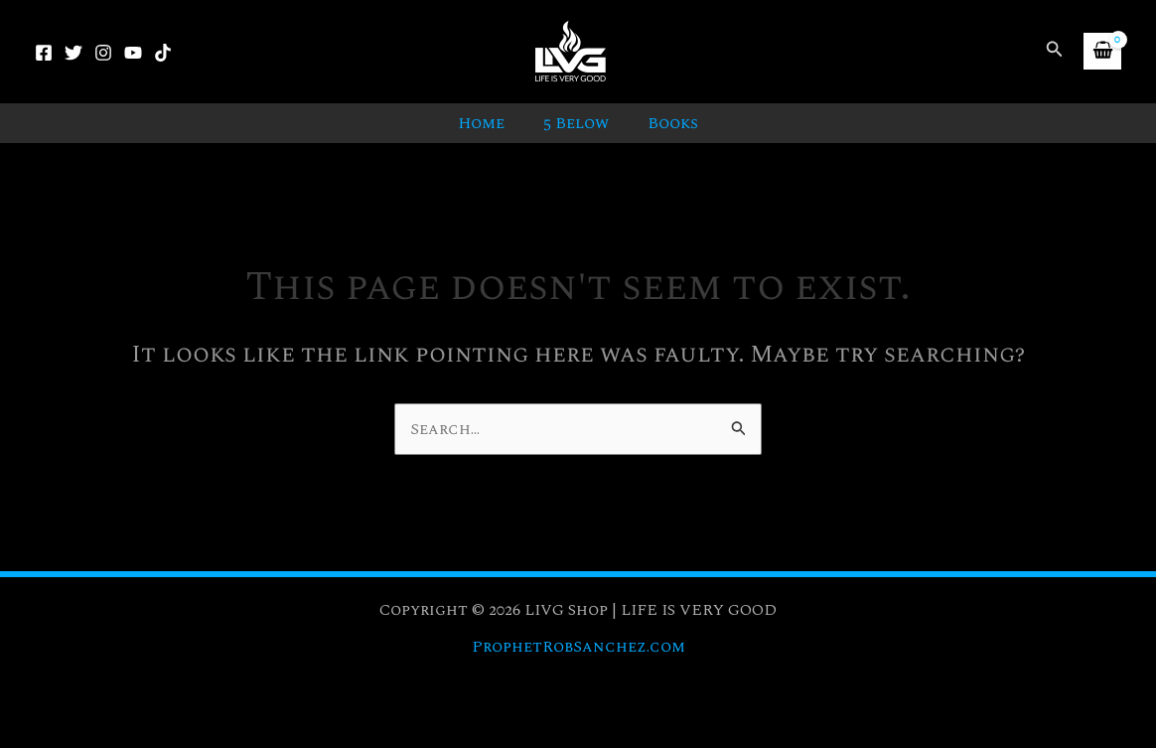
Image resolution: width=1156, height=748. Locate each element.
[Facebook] (44, 53)
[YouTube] (133, 53)
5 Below (576, 123)
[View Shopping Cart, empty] (1102, 51)
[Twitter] (73, 53)
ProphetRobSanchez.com (578, 647)
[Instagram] (103, 53)
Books (666, 123)
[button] (1055, 51)
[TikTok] (163, 53)
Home (488, 123)
